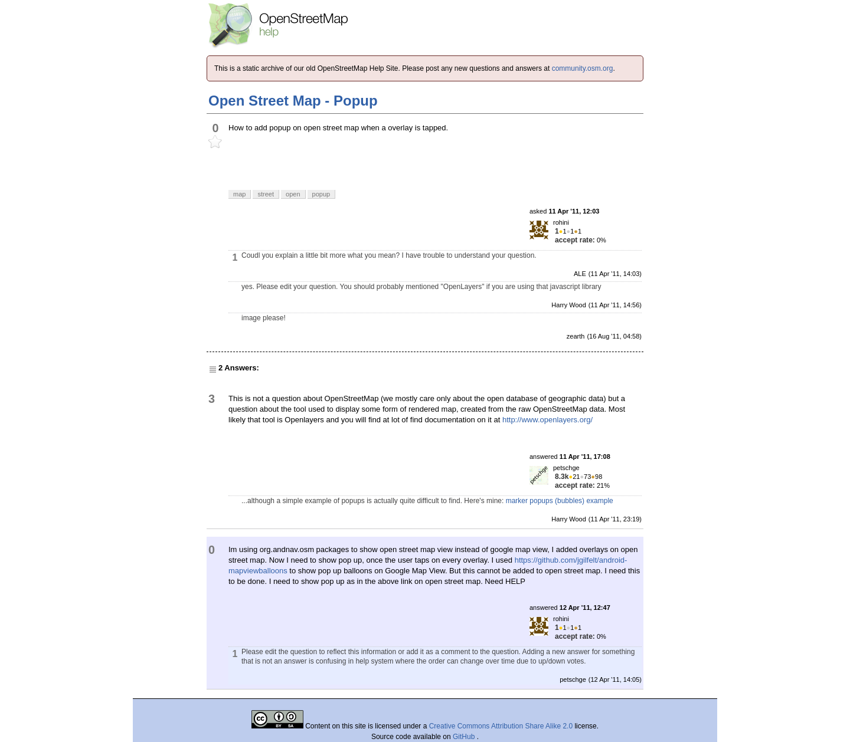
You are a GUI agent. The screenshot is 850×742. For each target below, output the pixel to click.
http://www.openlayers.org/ (547, 419)
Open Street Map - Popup (293, 101)
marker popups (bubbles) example (559, 501)
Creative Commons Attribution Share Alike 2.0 (501, 726)
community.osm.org (582, 68)
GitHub (465, 737)
